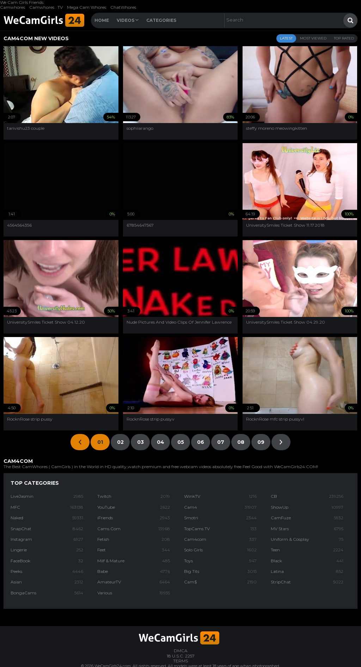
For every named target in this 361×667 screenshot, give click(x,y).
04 (160, 442)
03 (140, 442)
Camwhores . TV (46, 7)
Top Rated (344, 38)
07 (220, 442)
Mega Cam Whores (86, 7)
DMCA (181, 650)
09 (260, 442)
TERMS (180, 660)
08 (240, 442)
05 (180, 442)
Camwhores (12, 7)
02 (120, 442)
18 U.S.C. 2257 (181, 656)
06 (200, 442)
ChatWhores (123, 7)
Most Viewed (313, 38)
